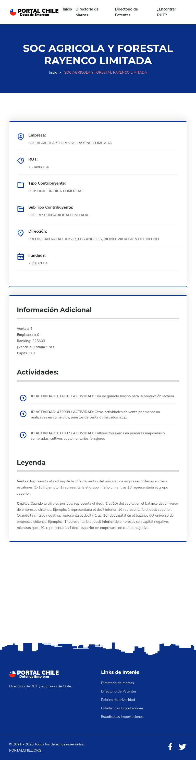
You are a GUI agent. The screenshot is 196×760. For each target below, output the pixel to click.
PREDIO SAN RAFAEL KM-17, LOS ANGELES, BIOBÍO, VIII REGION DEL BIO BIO (93, 239)
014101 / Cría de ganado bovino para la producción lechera (102, 396)
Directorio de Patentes (126, 12)
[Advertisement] (98, 601)
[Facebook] (170, 747)
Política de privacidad (118, 699)
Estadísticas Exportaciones (122, 708)
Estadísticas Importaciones (122, 716)
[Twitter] (182, 747)
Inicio (67, 9)
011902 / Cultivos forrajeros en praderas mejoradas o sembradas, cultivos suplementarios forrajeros (98, 436)
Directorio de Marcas (87, 12)
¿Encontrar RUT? (166, 12)
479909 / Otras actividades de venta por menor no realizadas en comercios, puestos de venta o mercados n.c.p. (95, 415)
